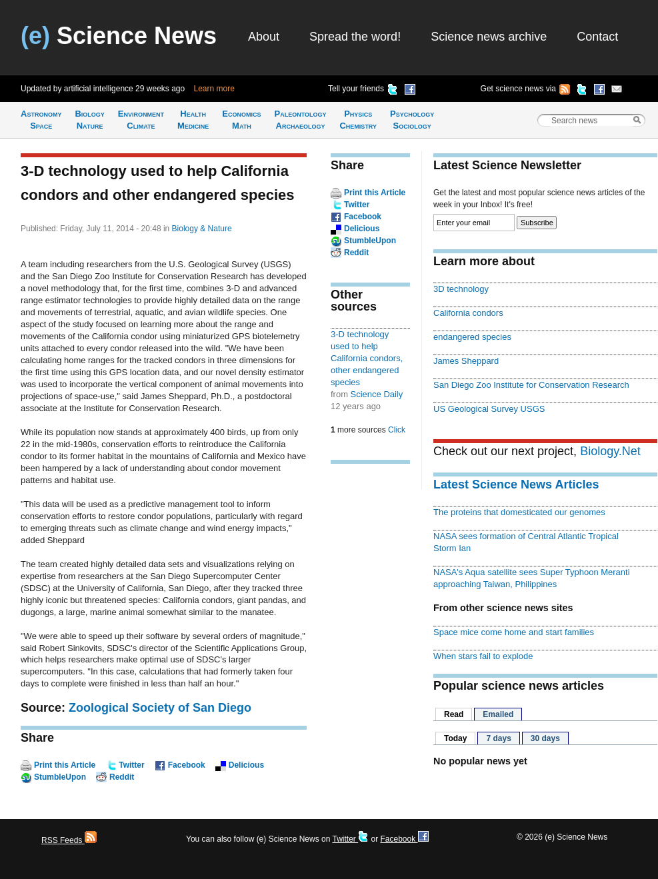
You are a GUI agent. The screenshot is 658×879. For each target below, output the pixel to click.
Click (396, 430)
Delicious (246, 765)
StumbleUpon (60, 777)
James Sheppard (466, 361)
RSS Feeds (69, 840)
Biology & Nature (202, 228)
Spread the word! (355, 36)
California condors (468, 313)
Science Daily (377, 394)
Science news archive (489, 36)
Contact (597, 36)
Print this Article (64, 765)
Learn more (214, 88)
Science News (119, 35)
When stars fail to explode (483, 656)
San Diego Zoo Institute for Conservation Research (531, 385)
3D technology (461, 289)
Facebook (186, 765)
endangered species (472, 337)
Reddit (121, 777)
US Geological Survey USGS (489, 409)
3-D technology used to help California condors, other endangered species (367, 358)
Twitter (131, 765)
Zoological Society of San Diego (160, 707)
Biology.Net (610, 451)
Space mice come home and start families (513, 632)
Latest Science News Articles (516, 484)
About (263, 36)
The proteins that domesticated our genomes (519, 512)
